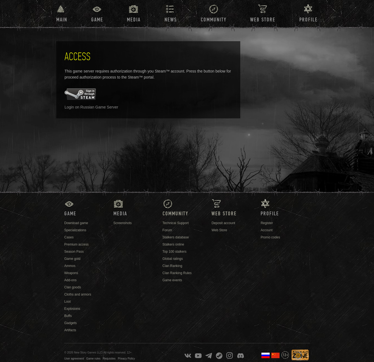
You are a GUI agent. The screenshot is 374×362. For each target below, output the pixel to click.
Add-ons (70, 280)
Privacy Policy (126, 358)
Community (214, 19)
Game (97, 19)
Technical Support (176, 223)
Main (61, 19)
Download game (76, 223)
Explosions (72, 309)
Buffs (68, 316)
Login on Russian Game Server (91, 107)
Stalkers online (173, 244)
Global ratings (173, 259)
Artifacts (70, 330)
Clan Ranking (172, 266)
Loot (67, 301)
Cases (69, 237)
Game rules (93, 358)
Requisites (109, 358)
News (170, 19)
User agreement (74, 358)
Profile (308, 19)
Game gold (72, 259)
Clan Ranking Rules (177, 273)
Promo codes (270, 237)
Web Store (262, 19)
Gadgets (70, 323)
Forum (167, 230)
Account (266, 230)
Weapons (71, 273)
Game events (172, 280)
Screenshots (122, 223)
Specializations (75, 230)
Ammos (70, 266)
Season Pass (74, 252)
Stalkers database (176, 237)
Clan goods (72, 287)
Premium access (76, 244)
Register (267, 223)
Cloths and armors (77, 294)
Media (134, 19)
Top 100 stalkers (174, 252)
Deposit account (223, 223)
